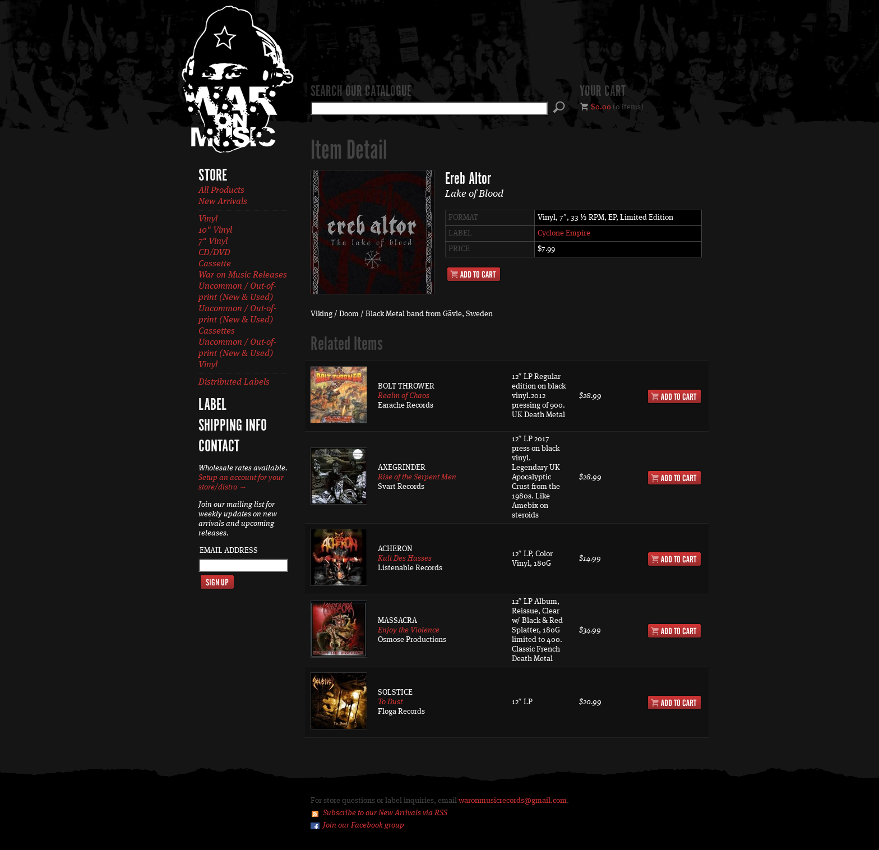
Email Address (229, 551)
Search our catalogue (361, 92)
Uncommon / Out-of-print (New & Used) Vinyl (237, 353)
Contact (218, 447)
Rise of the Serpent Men (417, 477)
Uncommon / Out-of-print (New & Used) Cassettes (237, 320)
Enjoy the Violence (409, 630)
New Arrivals (222, 201)
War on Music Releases (242, 275)
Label (212, 405)
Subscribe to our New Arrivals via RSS (385, 813)
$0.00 (601, 107)
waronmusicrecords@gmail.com (513, 801)
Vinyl (208, 219)
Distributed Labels (234, 382)
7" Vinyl (213, 241)
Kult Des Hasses (405, 558)
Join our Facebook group (363, 825)
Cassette (214, 264)
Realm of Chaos (403, 396)
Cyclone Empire (564, 233)
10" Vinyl (215, 230)
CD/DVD (214, 252)
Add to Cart (473, 274)
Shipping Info (232, 426)
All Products (221, 190)
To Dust (390, 702)
